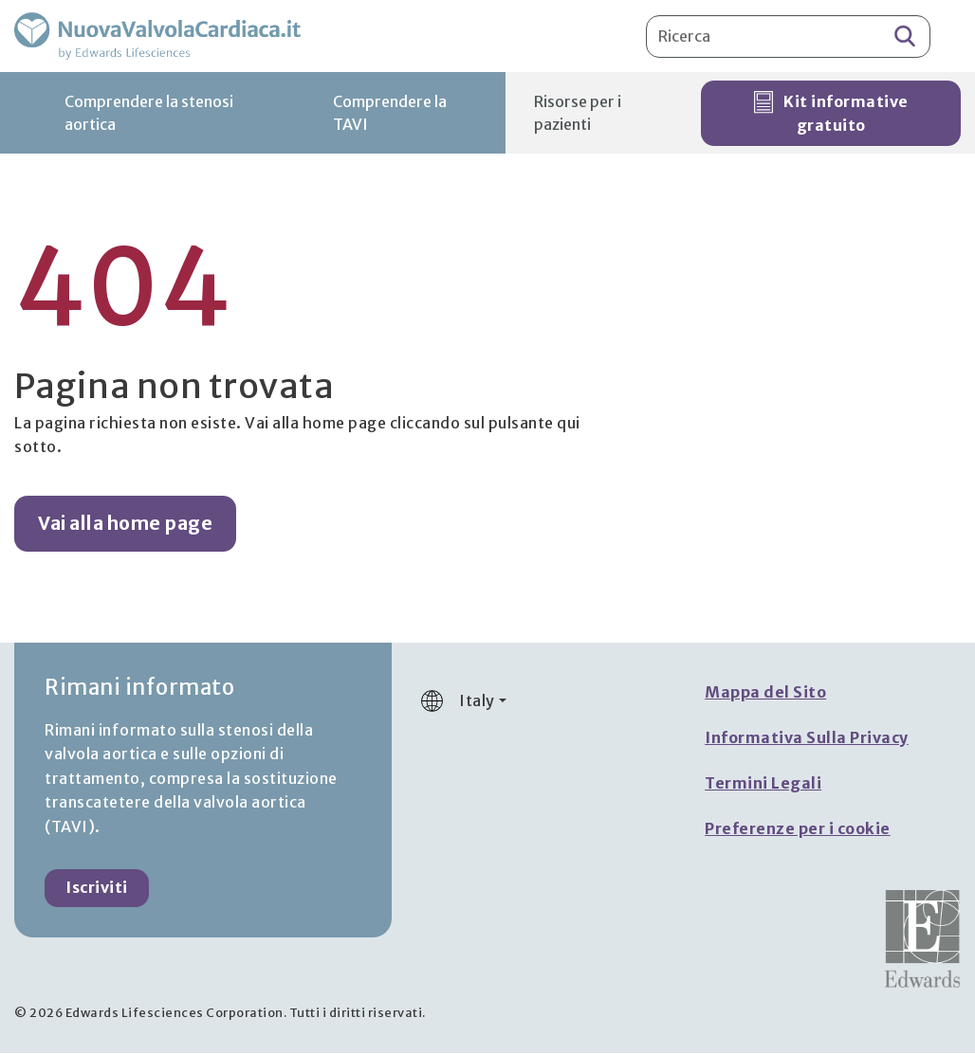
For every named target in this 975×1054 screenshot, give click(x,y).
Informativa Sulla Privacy (807, 739)
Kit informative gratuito (831, 114)
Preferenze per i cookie (798, 830)
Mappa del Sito (765, 693)
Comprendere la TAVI (390, 115)
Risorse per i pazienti (577, 115)
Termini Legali (763, 784)
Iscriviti (96, 889)
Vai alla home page (125, 525)
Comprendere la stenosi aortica (148, 115)
